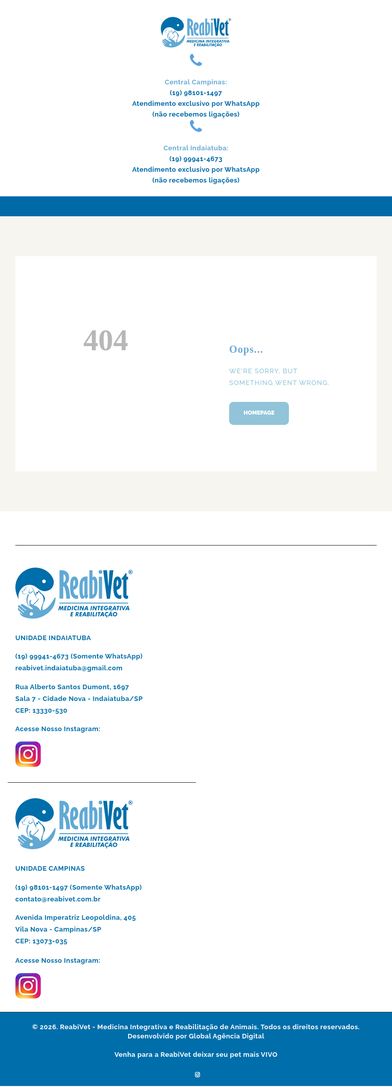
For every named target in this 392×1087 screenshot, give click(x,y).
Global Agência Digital (226, 1037)
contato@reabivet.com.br (58, 900)
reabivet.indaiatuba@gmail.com (69, 669)
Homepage (260, 413)
